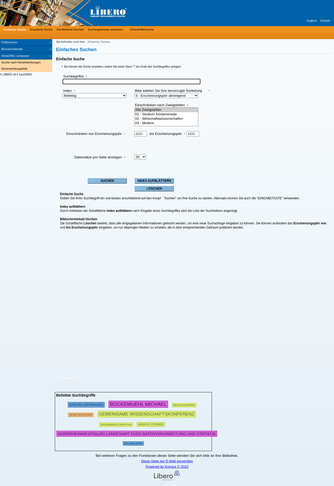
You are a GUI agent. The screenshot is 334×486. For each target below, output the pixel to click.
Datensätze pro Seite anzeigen (98, 157)
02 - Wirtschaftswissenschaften (166, 119)
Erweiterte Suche (41, 29)
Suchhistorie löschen (70, 29)
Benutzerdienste (12, 49)
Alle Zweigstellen (166, 110)
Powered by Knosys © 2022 (167, 467)
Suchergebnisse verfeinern (105, 29)
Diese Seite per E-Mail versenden (167, 461)
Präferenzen (9, 42)
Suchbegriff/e (73, 76)
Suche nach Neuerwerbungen (21, 62)
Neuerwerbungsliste (14, 68)
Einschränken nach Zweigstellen (160, 105)
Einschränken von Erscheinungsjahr (94, 134)
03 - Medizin (166, 123)
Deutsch (325, 20)
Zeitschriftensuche (142, 29)
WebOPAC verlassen (15, 55)
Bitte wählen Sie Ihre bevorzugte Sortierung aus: (168, 93)
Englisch (312, 20)
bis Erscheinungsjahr (166, 134)
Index (67, 91)
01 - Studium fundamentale (166, 114)
